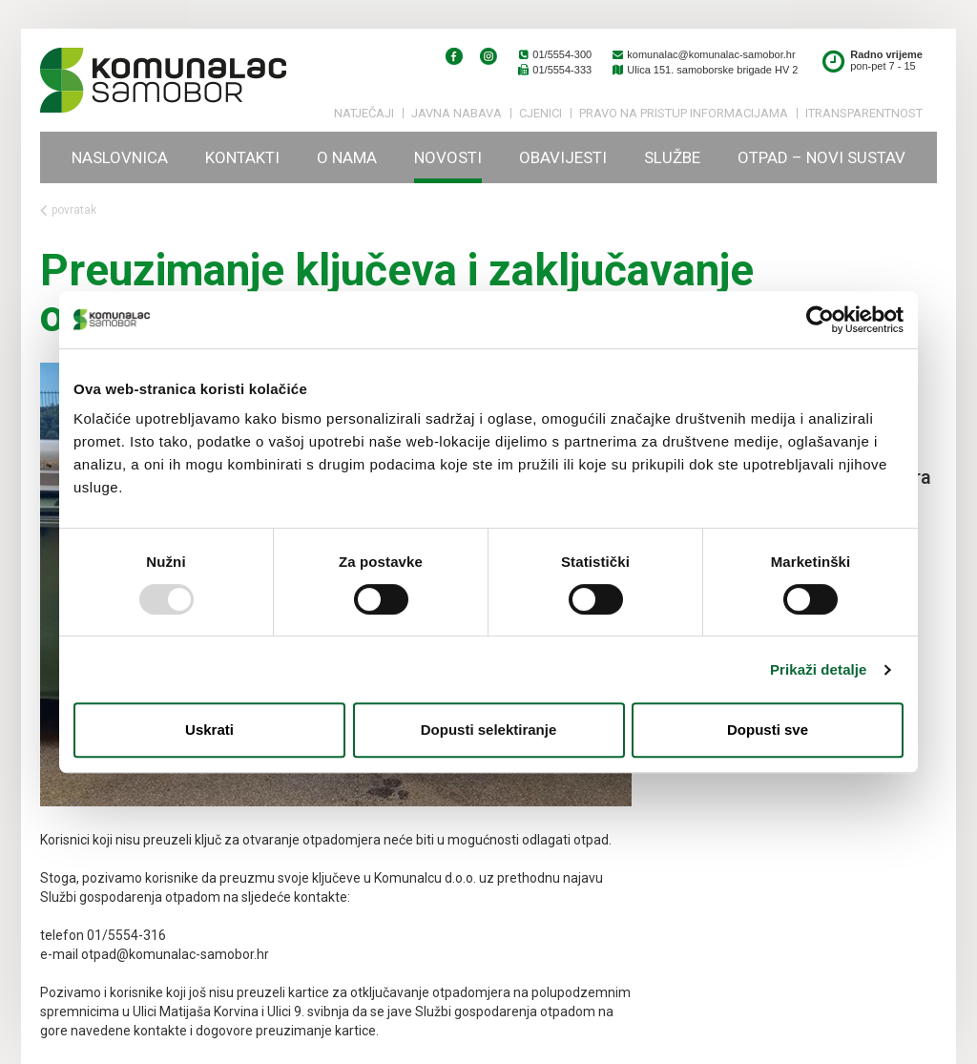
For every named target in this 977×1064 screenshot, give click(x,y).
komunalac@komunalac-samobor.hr (703, 54)
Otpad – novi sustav (821, 157)
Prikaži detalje (818, 669)
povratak (68, 210)
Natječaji (364, 113)
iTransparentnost (864, 113)
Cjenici (540, 113)
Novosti (448, 157)
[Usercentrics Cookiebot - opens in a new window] (820, 319)
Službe (672, 157)
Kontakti (242, 157)
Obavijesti (563, 157)
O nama (347, 157)
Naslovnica (120, 157)
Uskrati (209, 729)
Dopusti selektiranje (489, 729)
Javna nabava (456, 113)
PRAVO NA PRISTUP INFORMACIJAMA (683, 113)
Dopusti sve (767, 729)
